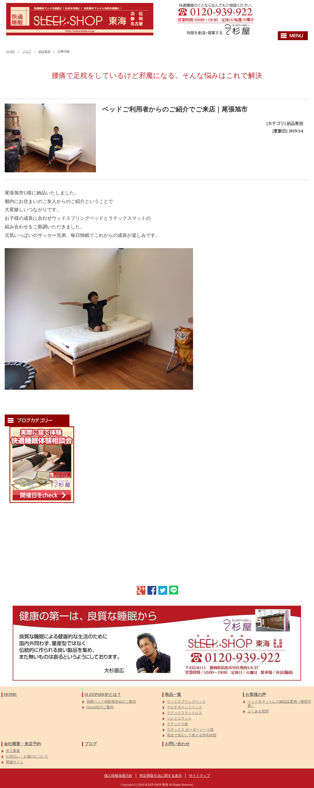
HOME (10, 51)
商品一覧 (173, 694)
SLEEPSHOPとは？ (102, 694)
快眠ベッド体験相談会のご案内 (111, 701)
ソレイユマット (179, 718)
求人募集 (13, 751)
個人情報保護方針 (118, 776)
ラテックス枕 (177, 724)
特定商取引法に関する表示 (160, 776)
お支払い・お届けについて (27, 756)
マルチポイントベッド (184, 707)
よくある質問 (258, 711)
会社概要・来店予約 (22, 744)
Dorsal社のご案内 (100, 707)
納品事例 (44, 51)
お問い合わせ (177, 744)
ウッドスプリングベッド (186, 701)
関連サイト (15, 762)
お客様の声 (255, 694)
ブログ (26, 51)
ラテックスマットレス (184, 713)
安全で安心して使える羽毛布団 (191, 735)
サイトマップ (199, 776)
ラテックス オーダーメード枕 (190, 730)
